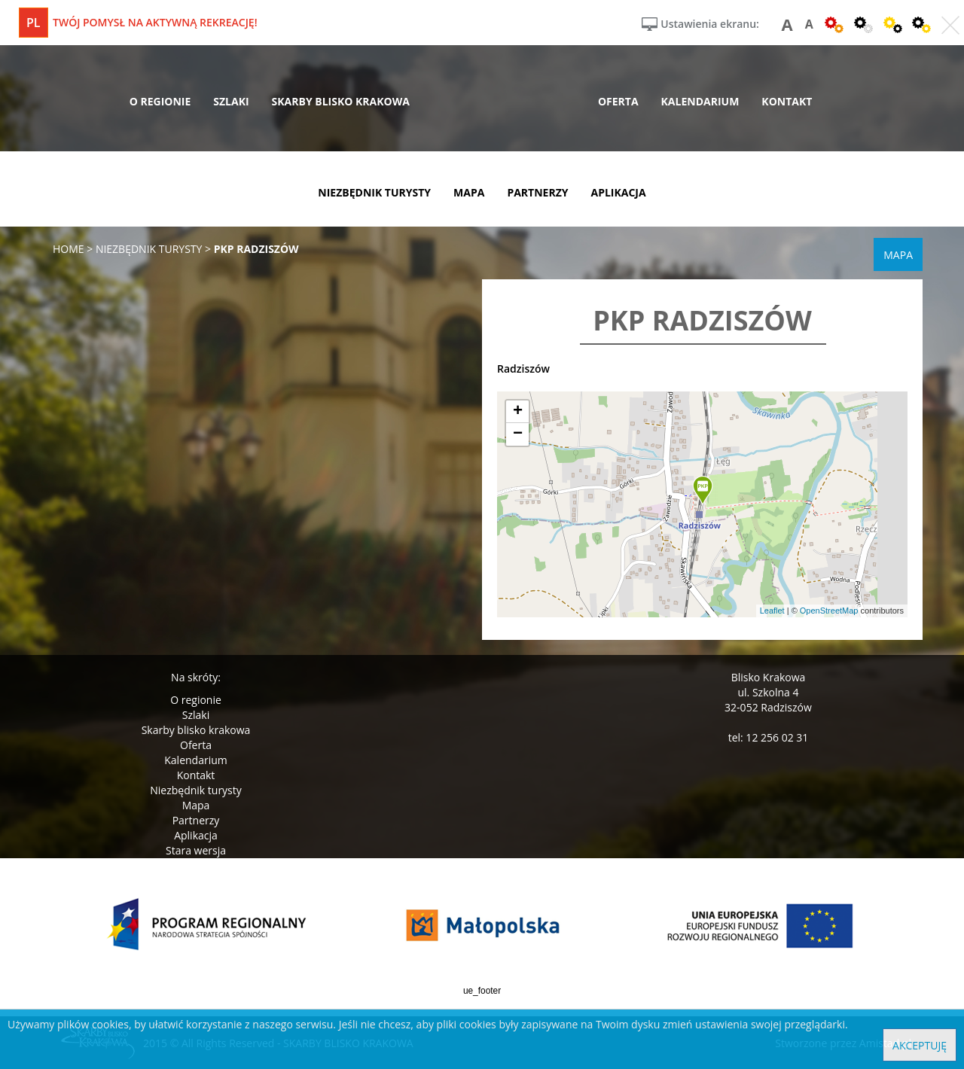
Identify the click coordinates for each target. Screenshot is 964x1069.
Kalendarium (195, 760)
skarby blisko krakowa (341, 101)
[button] (703, 491)
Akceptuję (919, 1045)
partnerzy (537, 192)
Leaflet (772, 610)
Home (68, 249)
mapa (468, 192)
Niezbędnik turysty (196, 790)
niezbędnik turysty (374, 192)
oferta (618, 101)
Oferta (196, 745)
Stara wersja (196, 850)
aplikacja (618, 192)
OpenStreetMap (829, 610)
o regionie (160, 101)
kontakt (786, 101)
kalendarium (700, 101)
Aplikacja (196, 835)
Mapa (196, 805)
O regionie (195, 700)
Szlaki (195, 715)
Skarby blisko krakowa (196, 730)
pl (33, 22)
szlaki (231, 101)
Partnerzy (196, 820)
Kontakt (196, 775)
